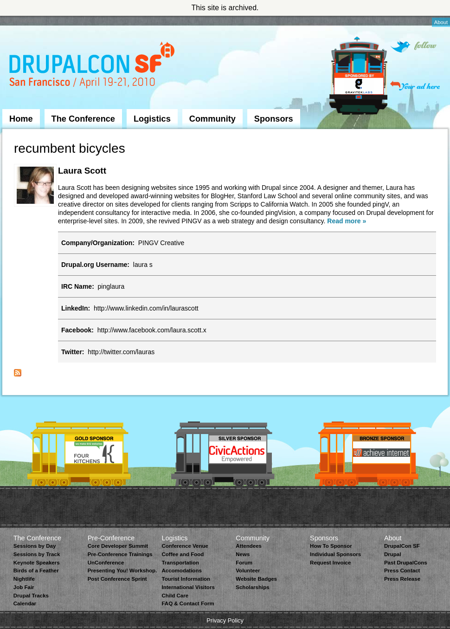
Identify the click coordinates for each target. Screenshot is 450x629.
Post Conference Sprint (117, 579)
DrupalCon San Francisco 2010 (93, 66)
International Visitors (187, 587)
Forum (244, 562)
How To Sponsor (331, 546)
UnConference (106, 562)
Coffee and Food (182, 554)
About (441, 22)
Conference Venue (184, 546)
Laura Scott (82, 170)
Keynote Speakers (36, 562)
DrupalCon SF (402, 546)
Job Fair (23, 587)
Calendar (24, 603)
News (243, 554)
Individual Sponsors (335, 554)
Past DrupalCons (405, 562)
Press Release (402, 579)
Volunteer (248, 570)
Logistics (152, 118)
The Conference (83, 118)
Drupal (392, 554)
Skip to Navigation (21, 20)
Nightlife (24, 579)
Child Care (174, 595)
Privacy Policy (225, 620)
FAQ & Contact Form (187, 603)
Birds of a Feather (36, 570)
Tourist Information (185, 579)
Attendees (249, 546)
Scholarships (252, 587)
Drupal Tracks (31, 595)
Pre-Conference (111, 538)
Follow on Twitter (413, 46)
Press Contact (402, 570)
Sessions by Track (36, 554)
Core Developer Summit (118, 546)
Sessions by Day (34, 546)
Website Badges (256, 579)
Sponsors (273, 118)
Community (212, 118)
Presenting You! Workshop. (122, 570)
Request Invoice (330, 562)
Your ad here (415, 86)
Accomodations (181, 570)
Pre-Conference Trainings (120, 554)
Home (21, 118)
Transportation (180, 562)
